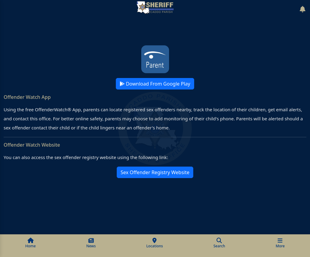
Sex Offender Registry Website (155, 172)
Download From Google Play (155, 83)
